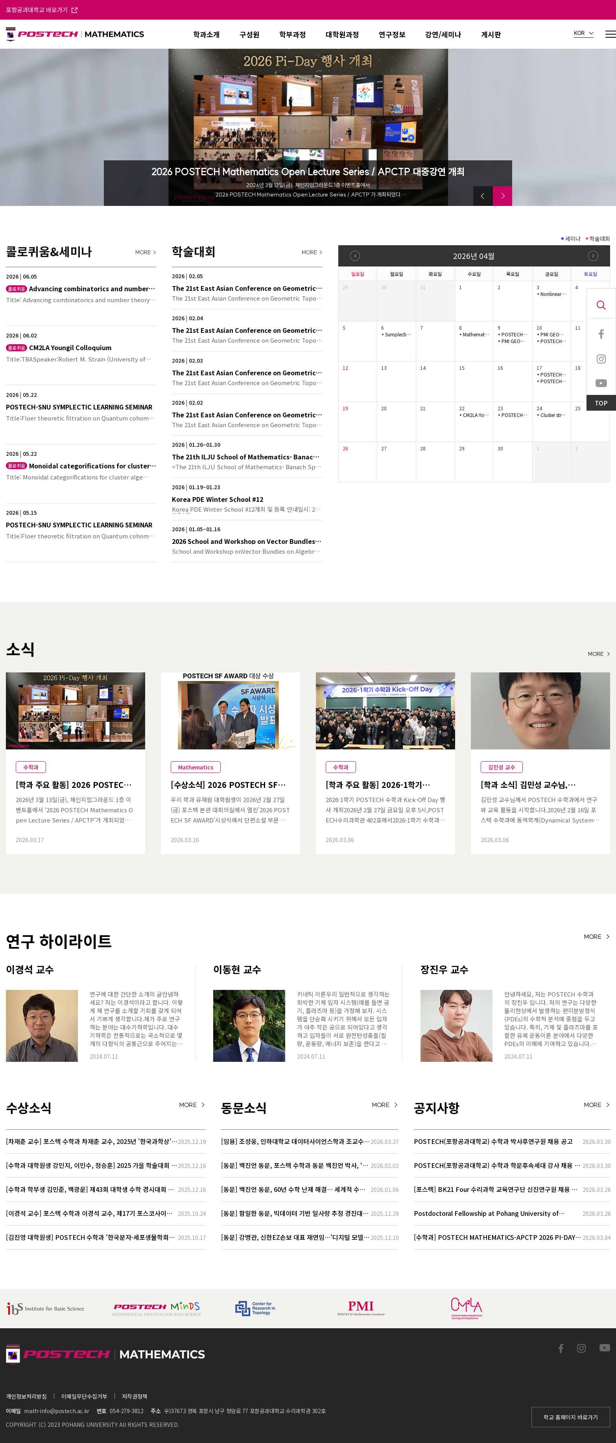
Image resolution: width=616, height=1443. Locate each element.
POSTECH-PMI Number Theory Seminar (515, 334)
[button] (483, 196)
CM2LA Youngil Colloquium (476, 415)
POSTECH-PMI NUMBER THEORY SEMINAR (553, 374)
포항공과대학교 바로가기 (41, 10)
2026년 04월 (473, 255)
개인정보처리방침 (26, 1396)
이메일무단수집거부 (84, 1396)
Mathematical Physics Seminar (476, 334)
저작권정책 (135, 1396)
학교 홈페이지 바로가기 (571, 1417)
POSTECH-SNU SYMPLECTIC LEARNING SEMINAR (553, 341)
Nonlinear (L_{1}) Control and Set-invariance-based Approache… (553, 294)
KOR (584, 33)
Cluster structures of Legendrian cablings (553, 415)
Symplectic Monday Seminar (398, 334)
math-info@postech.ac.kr (56, 1411)
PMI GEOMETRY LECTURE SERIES (515, 341)
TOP (601, 403)
